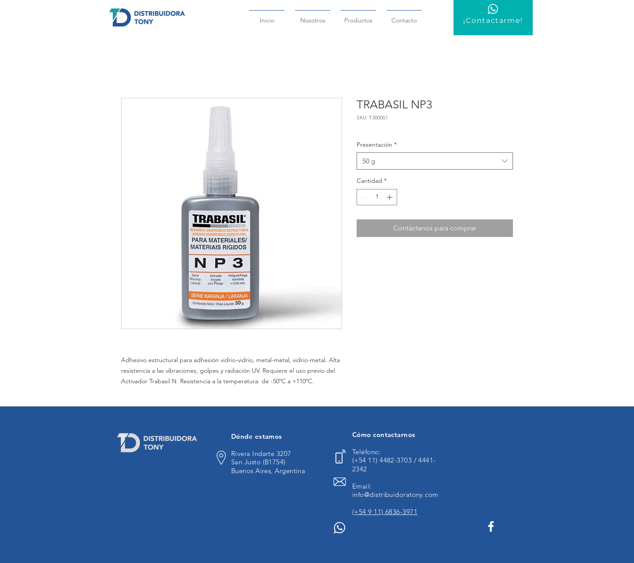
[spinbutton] (377, 197)
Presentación (377, 144)
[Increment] (390, 197)
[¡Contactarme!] (493, 17)
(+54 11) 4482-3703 (383, 460)
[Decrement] (363, 197)
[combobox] (435, 161)
